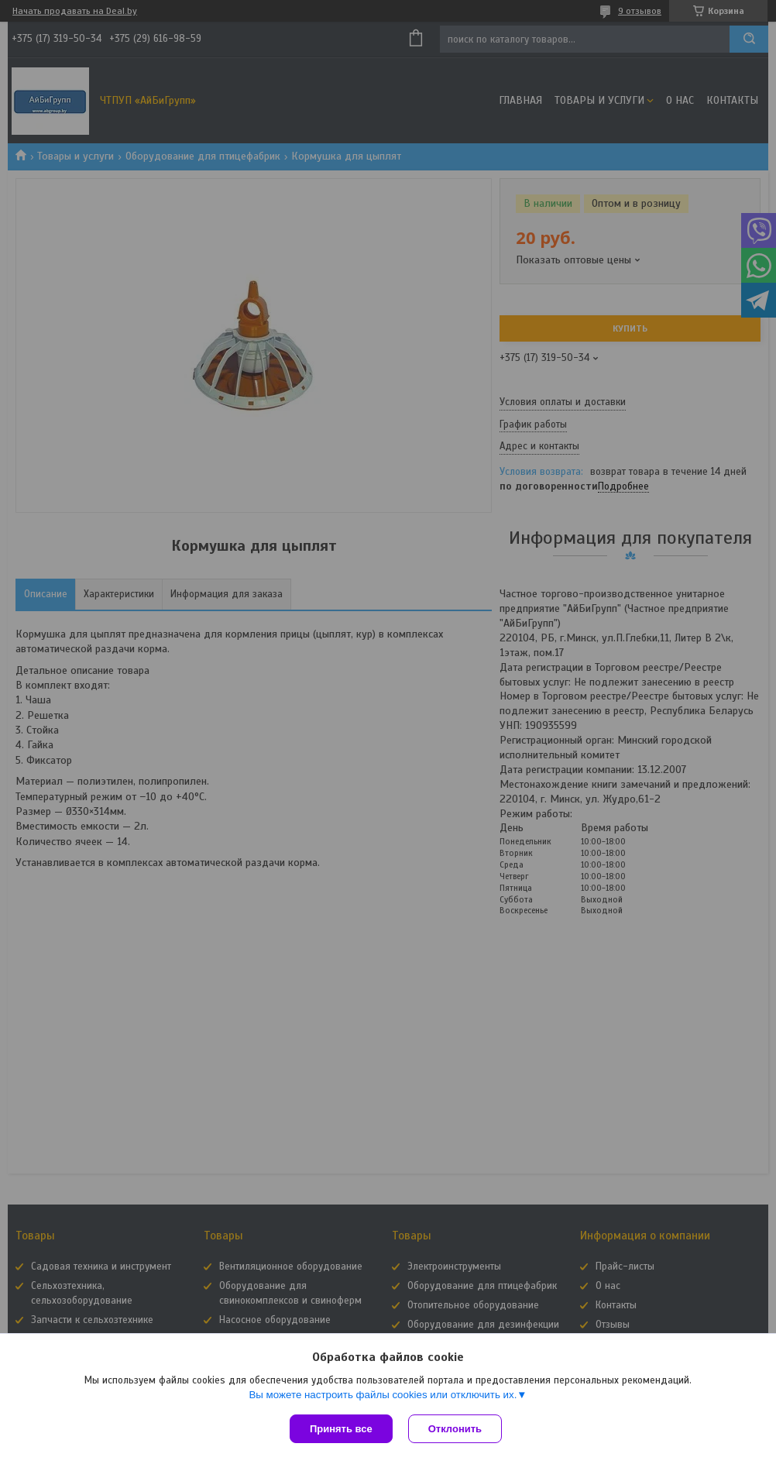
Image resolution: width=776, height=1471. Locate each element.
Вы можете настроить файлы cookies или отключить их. (383, 1395)
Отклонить (455, 1429)
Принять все (341, 1429)
